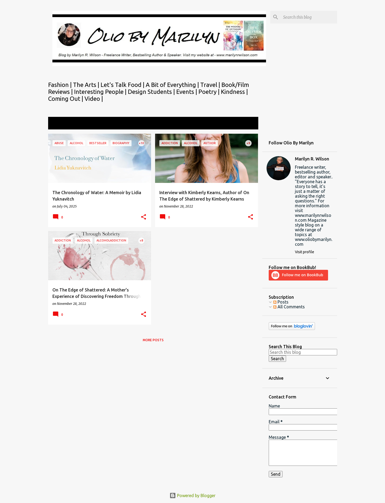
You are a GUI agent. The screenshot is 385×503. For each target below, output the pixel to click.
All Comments (289, 306)
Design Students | (152, 91)
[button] (143, 217)
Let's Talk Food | (123, 84)
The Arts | (87, 84)
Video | (93, 98)
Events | (187, 91)
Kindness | (234, 91)
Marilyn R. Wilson (312, 158)
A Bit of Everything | (173, 84)
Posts (280, 302)
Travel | (210, 84)
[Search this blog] (309, 17)
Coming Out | (66, 98)
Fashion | (60, 84)
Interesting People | (101, 91)
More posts (153, 340)
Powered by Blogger (192, 495)
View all (247, 123)
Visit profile (304, 252)
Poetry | (209, 91)
